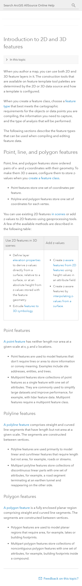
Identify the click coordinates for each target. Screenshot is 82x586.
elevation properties (26, 260)
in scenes (58, 214)
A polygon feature (17, 508)
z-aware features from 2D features (64, 265)
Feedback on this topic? (61, 578)
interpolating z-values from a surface (63, 301)
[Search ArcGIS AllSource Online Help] (37, 5)
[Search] (74, 5)
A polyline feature (16, 425)
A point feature (14, 341)
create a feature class (44, 178)
